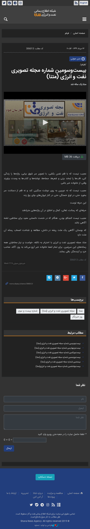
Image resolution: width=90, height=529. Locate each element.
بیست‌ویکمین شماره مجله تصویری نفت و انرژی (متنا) (58, 352)
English (83, 3)
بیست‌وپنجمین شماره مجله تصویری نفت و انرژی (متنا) (58, 357)
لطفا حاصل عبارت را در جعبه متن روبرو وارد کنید (62, 434)
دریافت (74, 157)
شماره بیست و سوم (27, 311)
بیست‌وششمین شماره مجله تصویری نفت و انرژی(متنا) (58, 366)
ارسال (9, 448)
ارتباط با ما (11, 493)
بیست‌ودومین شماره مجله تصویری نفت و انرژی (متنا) (58, 343)
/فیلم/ (83, 65)
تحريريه (24, 493)
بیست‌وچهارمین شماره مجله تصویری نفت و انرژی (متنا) (57, 348)
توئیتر (4, 3)
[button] (45, 122)
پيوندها (51, 497)
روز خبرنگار (77, 317)
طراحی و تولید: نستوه (47, 525)
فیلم (67, 33)
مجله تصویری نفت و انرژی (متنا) (58, 311)
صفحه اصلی (79, 33)
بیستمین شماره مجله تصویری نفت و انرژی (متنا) (60, 362)
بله (9, 3)
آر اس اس (38, 497)
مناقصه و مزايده (55, 493)
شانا (45, 13)
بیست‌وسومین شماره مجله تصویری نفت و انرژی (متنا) (48, 73)
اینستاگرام (20, 3)
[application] (45, 123)
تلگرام (15, 3)
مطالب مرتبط (75, 333)
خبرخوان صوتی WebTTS (14, 263)
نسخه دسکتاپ (45, 477)
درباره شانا (38, 493)
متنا (80, 311)
